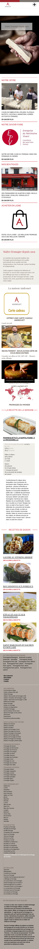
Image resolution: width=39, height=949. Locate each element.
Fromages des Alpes (10, 764)
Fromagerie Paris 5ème (11, 668)
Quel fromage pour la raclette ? (13, 884)
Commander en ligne (10, 690)
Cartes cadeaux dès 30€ (11, 692)
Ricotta (11, 448)
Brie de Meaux (8, 791)
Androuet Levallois (25, 657)
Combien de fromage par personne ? (14, 877)
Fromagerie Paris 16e (10, 661)
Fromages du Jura (9, 761)
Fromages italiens (9, 769)
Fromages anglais (9, 780)
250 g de (8, 444)
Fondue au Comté (9, 840)
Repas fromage (8, 703)
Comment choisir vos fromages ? (13, 886)
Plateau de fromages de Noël (12, 737)
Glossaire (6, 869)
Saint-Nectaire (8, 793)
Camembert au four (9, 851)
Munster (6, 801)
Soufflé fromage (8, 830)
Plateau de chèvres (9, 724)
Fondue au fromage (9, 827)
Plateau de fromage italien (11, 735)
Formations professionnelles (12, 718)
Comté (6, 788)
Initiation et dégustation (10, 707)
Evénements (7, 716)
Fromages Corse (8, 759)
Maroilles (6, 821)
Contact (6, 679)
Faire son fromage (9, 875)
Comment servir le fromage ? (12, 890)
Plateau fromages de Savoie (12, 731)
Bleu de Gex (7, 804)
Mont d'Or (6, 806)
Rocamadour (7, 815)
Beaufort (6, 799)
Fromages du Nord (9, 753)
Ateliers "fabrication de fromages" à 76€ (15, 699)
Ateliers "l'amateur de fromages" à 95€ (15, 698)
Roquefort (6, 789)
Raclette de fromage (10, 828)
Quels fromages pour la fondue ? (13, 882)
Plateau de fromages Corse (11, 729)
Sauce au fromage (9, 834)
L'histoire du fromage (10, 873)
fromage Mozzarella (17, 444)
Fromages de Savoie (10, 746)
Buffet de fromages (9, 701)
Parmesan (11, 450)
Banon (5, 797)
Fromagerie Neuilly (26, 659)
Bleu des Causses (9, 808)
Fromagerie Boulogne (10, 657)
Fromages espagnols (10, 771)
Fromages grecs (8, 778)
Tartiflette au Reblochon (11, 842)
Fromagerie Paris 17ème (15, 663)
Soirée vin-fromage (9, 705)
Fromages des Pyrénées (11, 757)
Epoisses (6, 812)
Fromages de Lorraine (10, 763)
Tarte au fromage (9, 836)
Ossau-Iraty (7, 814)
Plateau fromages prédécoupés (13, 740)
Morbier (6, 819)
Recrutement (8, 676)
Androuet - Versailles (10, 659)
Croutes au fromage (9, 853)
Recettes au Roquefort (10, 845)
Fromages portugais (9, 776)
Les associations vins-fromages (13, 881)
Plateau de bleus (8, 727)
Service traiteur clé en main (11, 711)
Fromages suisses (9, 773)
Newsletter (7, 677)
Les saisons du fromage (11, 892)
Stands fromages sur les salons (13, 712)
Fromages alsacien (9, 755)
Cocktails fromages (9, 709)
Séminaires (7, 714)
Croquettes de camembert (11, 832)
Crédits (6, 681)
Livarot (6, 802)
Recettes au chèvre (9, 843)
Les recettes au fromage (11, 894)
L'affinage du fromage (10, 879)
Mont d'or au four (9, 838)
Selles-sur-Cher (8, 795)
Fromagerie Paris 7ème (20, 666)
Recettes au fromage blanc (11, 849)
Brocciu (6, 817)
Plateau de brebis (9, 725)
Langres (6, 810)
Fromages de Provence (10, 750)
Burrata (7, 446)
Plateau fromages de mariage (12, 738)
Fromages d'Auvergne (10, 751)
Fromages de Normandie (11, 748)
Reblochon (7, 786)
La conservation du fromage (12, 888)
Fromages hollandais (10, 775)
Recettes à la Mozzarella (11, 847)
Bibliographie (7, 871)
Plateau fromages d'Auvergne (12, 733)
